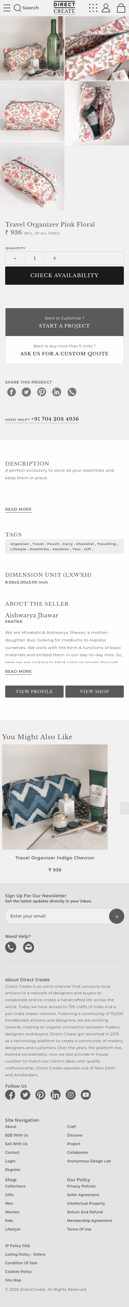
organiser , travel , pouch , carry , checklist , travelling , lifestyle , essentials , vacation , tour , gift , (64, 546)
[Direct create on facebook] (11, 1094)
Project (73, 1144)
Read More (18, 509)
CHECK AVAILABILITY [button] (64, 275)
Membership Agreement (89, 1221)
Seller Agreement (83, 1195)
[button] (124, 808)
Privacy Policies (81, 1186)
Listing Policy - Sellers (25, 1254)
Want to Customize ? (64, 323)
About (11, 1127)
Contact (12, 1152)
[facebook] (11, 392)
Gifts (9, 1195)
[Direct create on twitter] (26, 1094)
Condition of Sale (21, 1263)
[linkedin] (57, 392)
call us (11, 946)
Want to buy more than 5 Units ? (64, 350)
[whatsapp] (72, 392)
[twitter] (26, 392)
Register (13, 1170)
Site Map (13, 1280)
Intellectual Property (86, 1203)
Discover (75, 1135)
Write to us (29, 946)
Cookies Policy (18, 1271)
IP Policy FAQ (17, 1246)
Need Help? (42, 419)
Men (9, 1203)
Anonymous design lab (89, 1161)
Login (10, 1161)
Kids (9, 1221)
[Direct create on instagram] (72, 1094)
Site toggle (6, 7)
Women (12, 1212)
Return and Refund (85, 1212)
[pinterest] (41, 392)
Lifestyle (13, 1229)
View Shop (94, 691)
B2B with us (16, 1135)
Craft (71, 1127)
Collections (15, 1186)
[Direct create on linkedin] (57, 1094)
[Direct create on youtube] (87, 1094)
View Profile (34, 691)
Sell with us (16, 1144)
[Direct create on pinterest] (41, 1094)
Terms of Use (79, 1229)
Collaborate (77, 1152)
